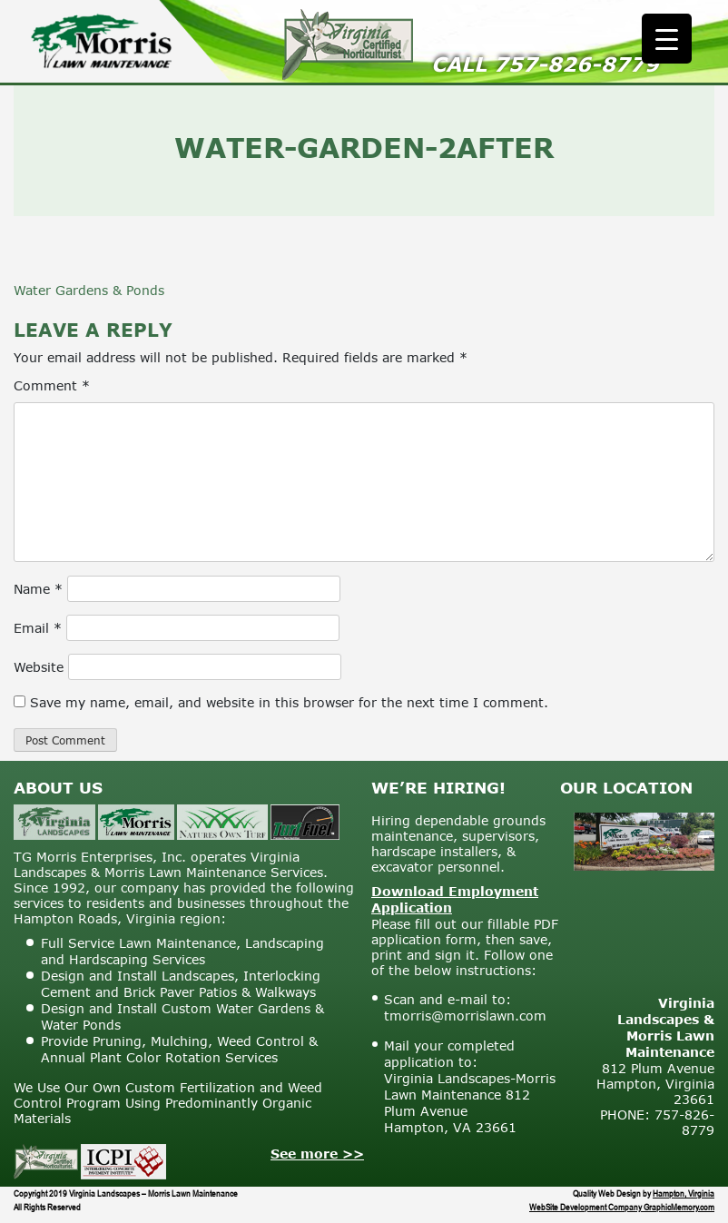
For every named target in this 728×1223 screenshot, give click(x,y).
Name (38, 589)
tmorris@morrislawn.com (465, 1015)
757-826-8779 (576, 64)
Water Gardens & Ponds (89, 290)
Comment (52, 385)
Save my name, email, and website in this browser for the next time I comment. (289, 702)
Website (39, 667)
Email (38, 628)
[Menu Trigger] (667, 39)
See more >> (317, 1153)
